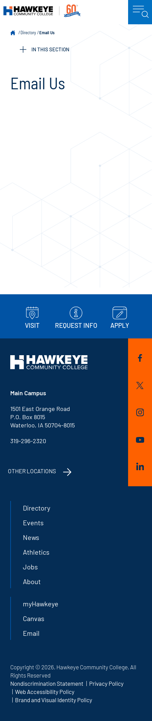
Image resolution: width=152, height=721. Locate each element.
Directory (28, 32)
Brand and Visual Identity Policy (53, 699)
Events (33, 522)
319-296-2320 (28, 441)
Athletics (36, 552)
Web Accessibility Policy (44, 691)
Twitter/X (139, 385)
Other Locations (32, 470)
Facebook (140, 358)
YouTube (140, 440)
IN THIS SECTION (44, 49)
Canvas (33, 618)
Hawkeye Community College (42, 10)
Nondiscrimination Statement (46, 683)
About (32, 581)
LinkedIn (140, 466)
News (31, 537)
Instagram (140, 412)
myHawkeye (40, 604)
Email (31, 633)
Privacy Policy (106, 683)
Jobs (30, 567)
